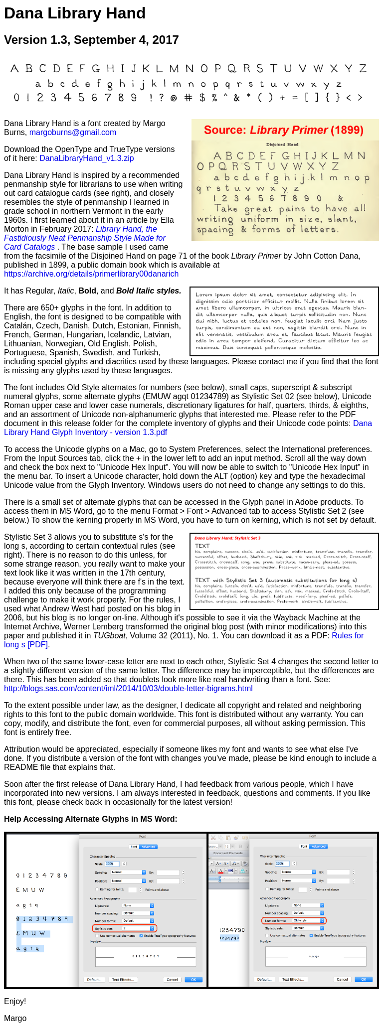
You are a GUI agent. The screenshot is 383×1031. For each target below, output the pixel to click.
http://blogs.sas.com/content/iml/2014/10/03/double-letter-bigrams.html (128, 688)
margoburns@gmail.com (73, 132)
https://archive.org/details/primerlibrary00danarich (91, 274)
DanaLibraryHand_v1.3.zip (86, 158)
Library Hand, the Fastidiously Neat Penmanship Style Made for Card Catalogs (85, 238)
